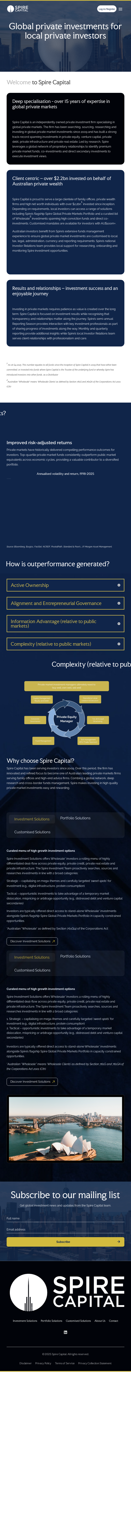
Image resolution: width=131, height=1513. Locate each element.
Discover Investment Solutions (30, 941)
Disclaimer (26, 1363)
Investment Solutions (32, 819)
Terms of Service (65, 1363)
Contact (113, 1320)
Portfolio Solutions (75, 818)
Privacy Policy (43, 1363)
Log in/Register (107, 9)
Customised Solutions (32, 832)
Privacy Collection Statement (94, 1363)
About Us (99, 1320)
